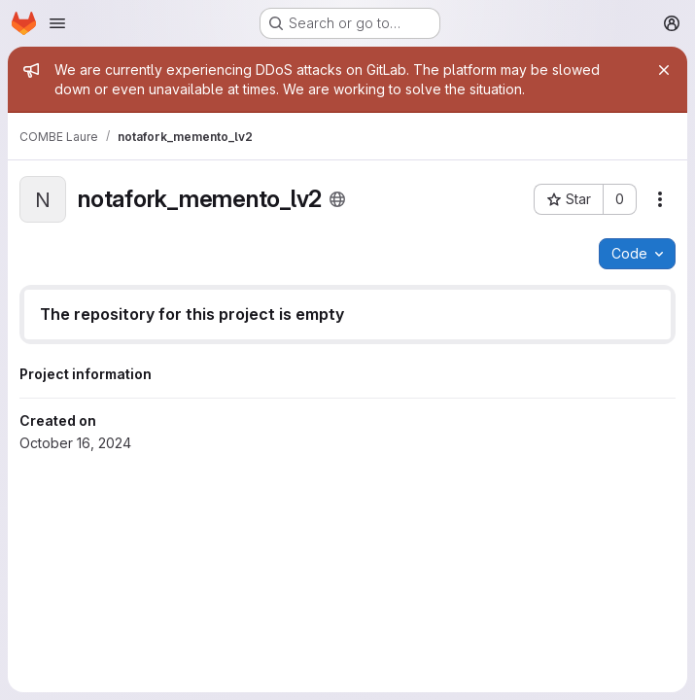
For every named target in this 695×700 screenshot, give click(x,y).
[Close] (664, 70)
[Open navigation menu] (57, 23)
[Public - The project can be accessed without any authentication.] (337, 199)
